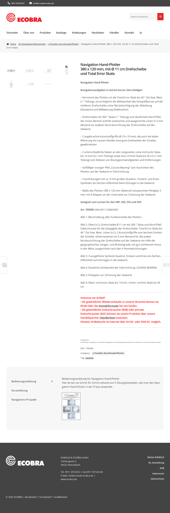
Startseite (12, 32)
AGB (162, 468)
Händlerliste (107, 317)
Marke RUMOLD (155, 457)
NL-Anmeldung (156, 462)
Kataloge (61, 32)
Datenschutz (157, 478)
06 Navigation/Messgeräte (32, 44)
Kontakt (129, 32)
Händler (114, 32)
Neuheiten (98, 32)
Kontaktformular (109, 306)
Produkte (45, 32)
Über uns (28, 32)
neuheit (89, 357)
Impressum (158, 473)
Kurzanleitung (19, 390)
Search (160, 16)
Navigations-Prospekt (23, 399)
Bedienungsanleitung (23, 381)
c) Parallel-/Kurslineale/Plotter (63, 44)
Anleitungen (79, 32)
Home (13, 44)
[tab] (29, 381)
